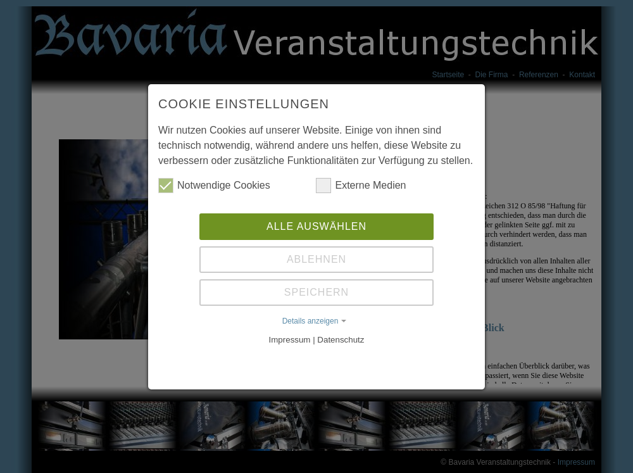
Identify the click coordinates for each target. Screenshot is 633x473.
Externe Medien (361, 184)
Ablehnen (316, 258)
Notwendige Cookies (214, 184)
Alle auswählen (316, 225)
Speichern (316, 291)
